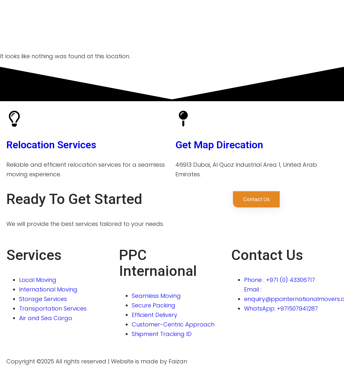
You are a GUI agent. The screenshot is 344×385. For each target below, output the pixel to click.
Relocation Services (51, 145)
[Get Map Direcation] (183, 119)
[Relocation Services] (14, 119)
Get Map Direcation (219, 145)
